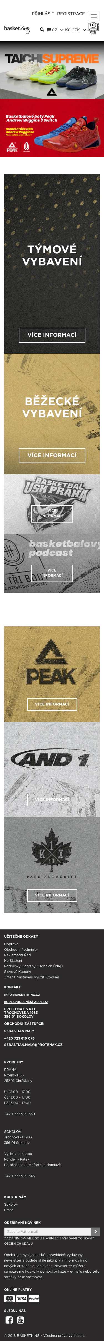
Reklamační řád (17, 955)
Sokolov (11, 1204)
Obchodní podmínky (21, 949)
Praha (9, 1210)
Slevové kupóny (17, 971)
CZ (55, 30)
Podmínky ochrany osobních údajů (33, 966)
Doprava (11, 944)
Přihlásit (43, 14)
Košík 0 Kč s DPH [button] (94, 25)
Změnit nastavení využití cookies (32, 977)
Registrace (71, 14)
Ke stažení (13, 960)
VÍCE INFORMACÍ (52, 335)
